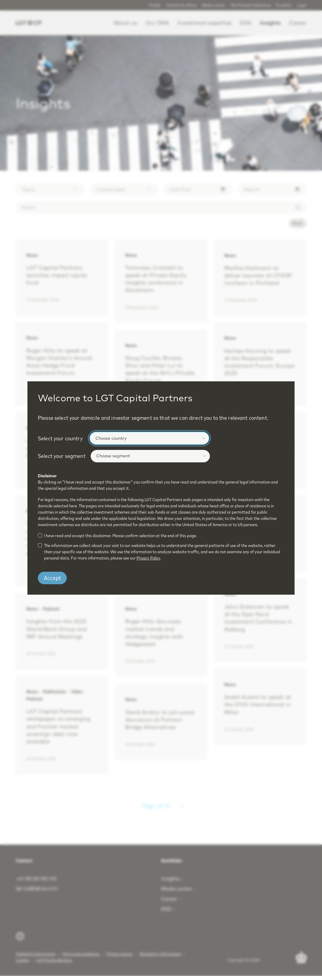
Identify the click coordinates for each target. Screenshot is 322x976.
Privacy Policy (148, 558)
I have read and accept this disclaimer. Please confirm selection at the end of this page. (120, 535)
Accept (52, 578)
